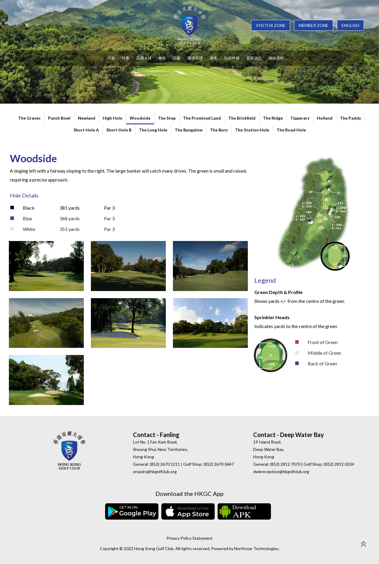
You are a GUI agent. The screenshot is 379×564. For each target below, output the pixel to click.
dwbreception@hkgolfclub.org (281, 471)
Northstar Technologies (256, 548)
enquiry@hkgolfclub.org (155, 471)
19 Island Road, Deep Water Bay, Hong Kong (268, 449)
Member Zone (313, 25)
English (350, 25)
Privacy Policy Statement (189, 538)
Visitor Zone (270, 25)
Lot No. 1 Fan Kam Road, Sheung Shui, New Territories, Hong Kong (160, 449)
